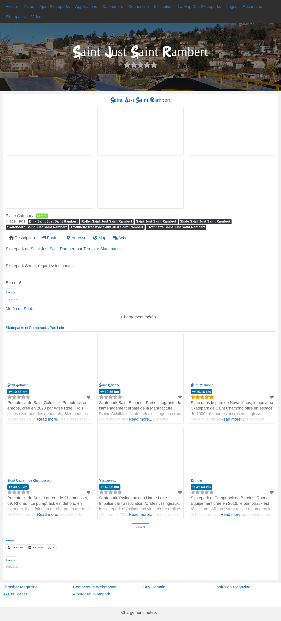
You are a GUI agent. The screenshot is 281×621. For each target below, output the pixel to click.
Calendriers (112, 6)
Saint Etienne (109, 385)
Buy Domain (154, 587)
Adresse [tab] (76, 237)
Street (42, 216)
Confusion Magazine (232, 587)
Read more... (49, 419)
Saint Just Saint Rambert (156, 221)
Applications (86, 6)
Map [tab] (99, 237)
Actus (29, 6)
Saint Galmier (17, 385)
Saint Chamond (202, 385)
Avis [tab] (119, 237)
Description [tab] (22, 237)
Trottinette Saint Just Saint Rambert (176, 227)
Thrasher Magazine (20, 587)
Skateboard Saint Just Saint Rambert (37, 227)
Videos (37, 16)
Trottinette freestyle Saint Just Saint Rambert (107, 227)
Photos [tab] (50, 237)
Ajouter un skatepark (91, 594)
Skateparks (16, 16)
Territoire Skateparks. (102, 248)
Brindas (196, 480)
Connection (138, 6)
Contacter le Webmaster (95, 587)
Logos (231, 6)
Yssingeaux (107, 480)
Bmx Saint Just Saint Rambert (53, 221)
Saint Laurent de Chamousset (29, 480)
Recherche (252, 6)
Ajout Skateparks (54, 6)
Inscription (163, 6)
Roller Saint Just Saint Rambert (106, 221)
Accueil (12, 6)
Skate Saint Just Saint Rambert (205, 221)
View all (141, 527)
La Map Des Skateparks (199, 6)
